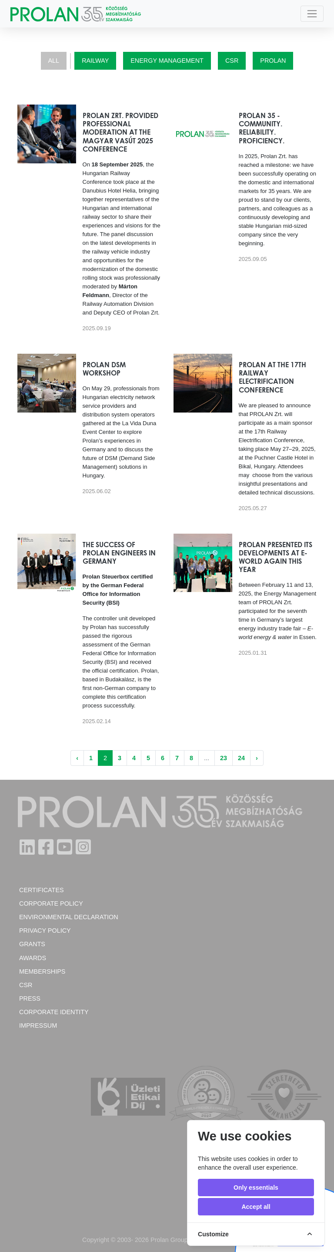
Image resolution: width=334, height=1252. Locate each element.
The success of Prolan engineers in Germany (119, 552)
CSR (231, 60)
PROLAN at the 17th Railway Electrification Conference (272, 377)
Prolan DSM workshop (104, 368)
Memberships (42, 971)
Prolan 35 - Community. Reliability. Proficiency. (261, 128)
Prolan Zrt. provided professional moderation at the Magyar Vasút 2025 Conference (120, 132)
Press (29, 998)
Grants (32, 944)
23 (223, 758)
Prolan (273, 60)
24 (241, 758)
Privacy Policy (45, 930)
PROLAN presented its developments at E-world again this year (275, 557)
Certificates (41, 890)
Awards (32, 957)
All (54, 60)
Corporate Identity (54, 1011)
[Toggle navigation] (312, 14)
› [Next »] (257, 758)
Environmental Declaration (68, 917)
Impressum (38, 1025)
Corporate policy (51, 903)
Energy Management (167, 60)
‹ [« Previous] (77, 758)
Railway (95, 60)
